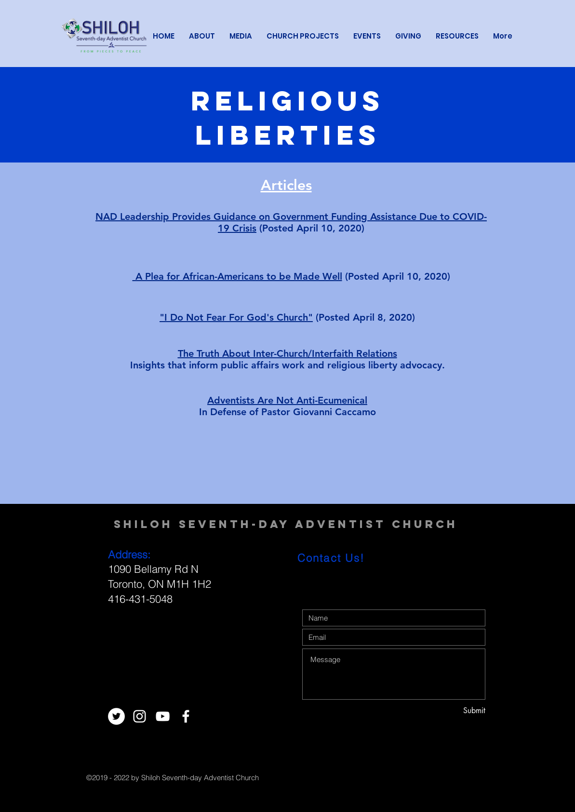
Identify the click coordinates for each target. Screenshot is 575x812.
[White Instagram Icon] (139, 716)
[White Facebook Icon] (185, 716)
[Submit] (451, 711)
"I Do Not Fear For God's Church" (236, 317)
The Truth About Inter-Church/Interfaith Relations (287, 353)
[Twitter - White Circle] (116, 716)
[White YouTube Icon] (162, 716)
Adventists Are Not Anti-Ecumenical (287, 400)
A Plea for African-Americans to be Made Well (237, 276)
